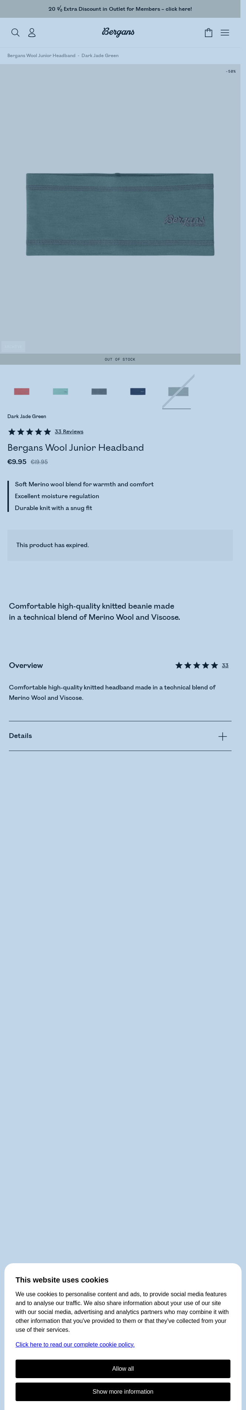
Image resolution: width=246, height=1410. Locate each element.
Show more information (123, 1392)
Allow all (123, 1369)
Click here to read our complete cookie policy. (75, 1344)
